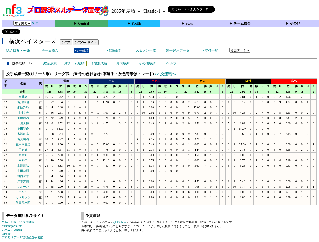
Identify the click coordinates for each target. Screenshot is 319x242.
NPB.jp (6, 233)
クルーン (23, 186)
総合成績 (50, 63)
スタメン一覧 (146, 50)
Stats (189, 23)
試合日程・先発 (18, 50)
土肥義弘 (23, 165)
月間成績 (123, 63)
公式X (66, 42)
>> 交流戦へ (165, 74)
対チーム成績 (74, 63)
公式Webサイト (86, 42)
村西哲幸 (23, 176)
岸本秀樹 (23, 181)
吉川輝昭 (23, 102)
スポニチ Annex (12, 229)
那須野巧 (23, 107)
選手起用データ (178, 50)
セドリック (23, 197)
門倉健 (23, 149)
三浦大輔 (23, 123)
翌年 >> (37, 23)
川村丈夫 (23, 112)
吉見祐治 (23, 139)
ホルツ (23, 192)
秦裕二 (23, 160)
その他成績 (147, 63)
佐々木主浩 (23, 144)
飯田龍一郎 (23, 202)
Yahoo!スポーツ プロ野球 (18, 222)
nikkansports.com (12, 226)
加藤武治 (23, 118)
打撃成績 (114, 50)
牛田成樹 (23, 171)
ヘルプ (171, 63)
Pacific (136, 23)
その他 (295, 23)
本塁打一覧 (209, 50)
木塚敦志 (23, 134)
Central (83, 23)
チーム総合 (242, 23)
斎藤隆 (23, 97)
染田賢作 (23, 128)
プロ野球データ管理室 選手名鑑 (22, 237)
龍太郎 (23, 155)
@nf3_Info (119, 222)
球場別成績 (98, 63)
